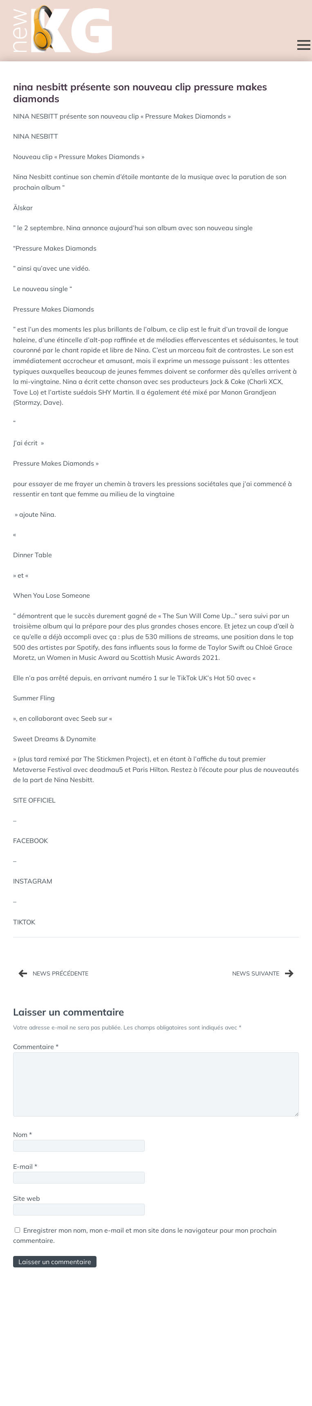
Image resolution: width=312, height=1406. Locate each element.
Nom (22, 1134)
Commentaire (35, 1047)
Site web (26, 1198)
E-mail (25, 1166)
